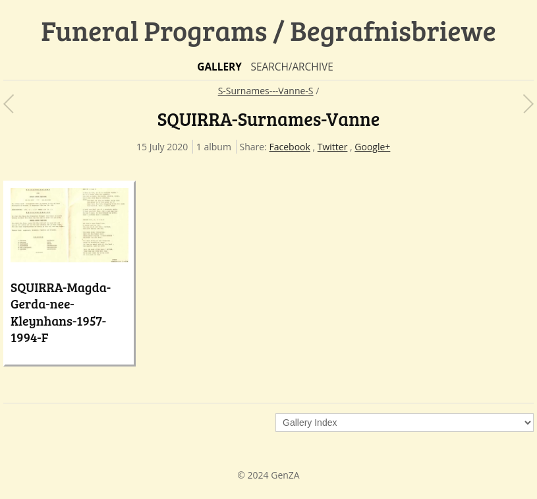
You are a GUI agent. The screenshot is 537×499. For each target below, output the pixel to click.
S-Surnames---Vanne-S (266, 90)
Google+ (372, 146)
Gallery (219, 67)
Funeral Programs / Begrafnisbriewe (268, 30)
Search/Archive (291, 67)
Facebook (289, 146)
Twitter (333, 146)
